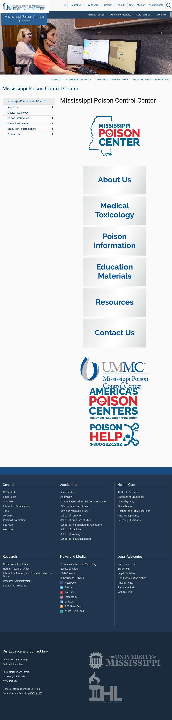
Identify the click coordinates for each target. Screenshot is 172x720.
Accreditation (67, 492)
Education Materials (18, 123)
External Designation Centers (112, 79)
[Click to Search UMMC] (169, 5)
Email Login (9, 497)
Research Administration (17, 581)
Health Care (92, 5)
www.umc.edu (10, 681)
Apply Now (66, 497)
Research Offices (96, 14)
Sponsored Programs (15, 585)
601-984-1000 (33, 689)
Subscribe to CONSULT (73, 578)
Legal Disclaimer (127, 573)
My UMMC (9, 515)
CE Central (9, 492)
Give (131, 5)
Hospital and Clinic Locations (134, 511)
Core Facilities (143, 14)
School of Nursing (70, 534)
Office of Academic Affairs (74, 506)
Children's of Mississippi (131, 497)
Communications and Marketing (78, 564)
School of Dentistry (70, 515)
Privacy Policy (125, 582)
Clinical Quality (126, 501)
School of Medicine (70, 529)
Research (107, 5)
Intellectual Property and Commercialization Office (27, 575)
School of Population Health (76, 539)
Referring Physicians (129, 520)
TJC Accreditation (127, 587)
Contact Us (13, 134)
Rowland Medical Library (74, 511)
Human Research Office (16, 568)
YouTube (67, 592)
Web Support (125, 592)
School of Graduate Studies (75, 520)
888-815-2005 (35, 693)
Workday (8, 529)
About (121, 5)
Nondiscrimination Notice (132, 578)
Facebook (68, 582)
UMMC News (67, 573)
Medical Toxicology (17, 112)
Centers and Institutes (120, 14)
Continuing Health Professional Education (83, 501)
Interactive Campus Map (16, 506)
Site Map (8, 524)
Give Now (8, 501)
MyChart (141, 5)
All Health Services (128, 492)
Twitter (66, 587)
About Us (12, 107)
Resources (161, 14)
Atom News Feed (72, 611)
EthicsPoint (124, 568)
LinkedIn (67, 601)
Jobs (6, 511)
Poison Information (18, 118)
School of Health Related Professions (81, 524)
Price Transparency (128, 515)
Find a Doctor (125, 506)
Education (76, 5)
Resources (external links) (21, 128)
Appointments (156, 5)
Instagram (68, 597)
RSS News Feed (71, 606)
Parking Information (14, 520)
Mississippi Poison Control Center (24, 18)
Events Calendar (69, 568)
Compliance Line (127, 564)
